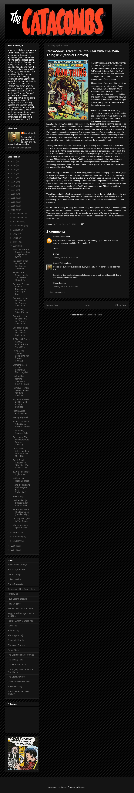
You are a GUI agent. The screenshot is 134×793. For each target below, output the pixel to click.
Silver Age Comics (16, 645)
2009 (13, 210)
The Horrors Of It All (17, 664)
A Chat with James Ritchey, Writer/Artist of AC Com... (21, 343)
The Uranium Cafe (16, 677)
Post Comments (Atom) (92, 315)
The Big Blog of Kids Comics (21, 655)
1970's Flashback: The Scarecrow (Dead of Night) (21, 512)
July (15, 234)
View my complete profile (19, 148)
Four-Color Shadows (17, 599)
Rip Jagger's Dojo (16, 635)
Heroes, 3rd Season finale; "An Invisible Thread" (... (20, 276)
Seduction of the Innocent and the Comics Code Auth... (20, 302)
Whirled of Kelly (15, 686)
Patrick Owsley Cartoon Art (20, 621)
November (18, 217)
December (18, 213)
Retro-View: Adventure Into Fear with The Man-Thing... (21, 452)
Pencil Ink (12, 626)
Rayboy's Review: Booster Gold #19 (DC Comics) (21, 403)
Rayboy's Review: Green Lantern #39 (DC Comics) (21, 391)
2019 (13, 169)
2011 (13, 202)
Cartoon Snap (14, 574)
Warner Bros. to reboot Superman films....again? (20, 368)
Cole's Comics (14, 579)
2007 (13, 550)
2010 (13, 206)
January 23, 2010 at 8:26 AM (65, 287)
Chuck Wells (59, 263)
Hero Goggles (14, 604)
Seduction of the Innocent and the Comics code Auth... (20, 265)
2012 (13, 198)
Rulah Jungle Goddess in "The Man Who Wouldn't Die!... (21, 464)
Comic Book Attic (15, 584)
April (15, 246)
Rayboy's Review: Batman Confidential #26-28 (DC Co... (21, 289)
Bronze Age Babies (16, 569)
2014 (13, 190)
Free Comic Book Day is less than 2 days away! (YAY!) (21, 253)
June (15, 238)
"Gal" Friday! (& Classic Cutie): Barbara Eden (21, 503)
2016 (13, 182)
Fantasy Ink (13, 594)
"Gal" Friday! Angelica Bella (20, 431)
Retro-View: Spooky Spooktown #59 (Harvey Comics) (21, 356)
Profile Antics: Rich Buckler (20, 412)
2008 (13, 546)
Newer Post (52, 305)
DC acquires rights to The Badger (21, 519)
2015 (13, 186)
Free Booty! (18, 496)
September (18, 225)
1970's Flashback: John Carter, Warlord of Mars (21, 424)
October (17, 221)
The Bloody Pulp (15, 660)
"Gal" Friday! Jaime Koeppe (21, 310)
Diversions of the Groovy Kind (21, 589)
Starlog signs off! (20, 417)
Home (87, 305)
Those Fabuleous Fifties (19, 681)
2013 (13, 194)
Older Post (120, 305)
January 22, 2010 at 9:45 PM (65, 258)
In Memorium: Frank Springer (21, 479)
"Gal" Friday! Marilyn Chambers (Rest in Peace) (21, 380)
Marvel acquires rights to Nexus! (21, 526)
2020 (13, 165)
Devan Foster (59, 237)
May (15, 242)
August (16, 230)
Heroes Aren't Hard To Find (20, 608)
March (16, 532)
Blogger (81, 787)
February (17, 536)
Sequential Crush (16, 640)
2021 (13, 161)
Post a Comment (57, 292)
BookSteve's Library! (17, 565)
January (17, 541)
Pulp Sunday (13, 630)
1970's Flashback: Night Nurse (21, 473)
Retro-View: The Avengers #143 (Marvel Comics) (21, 441)
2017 (13, 177)
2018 (13, 173)
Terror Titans (13, 650)
